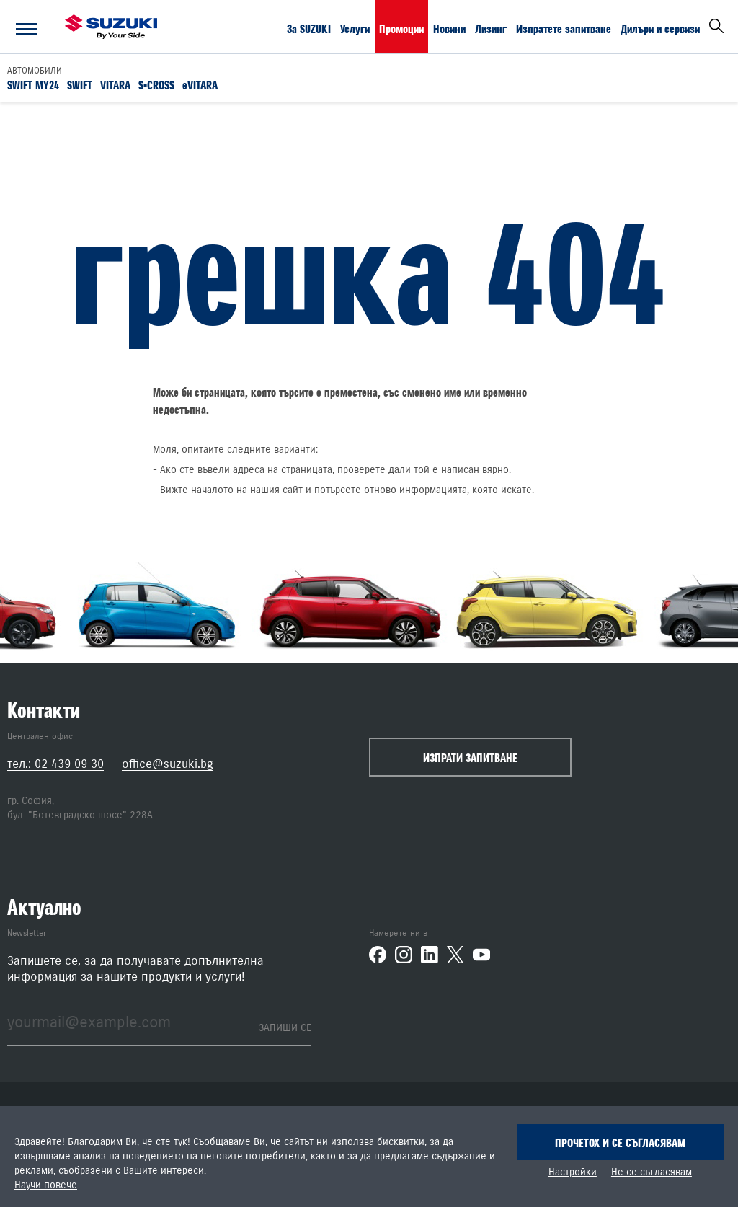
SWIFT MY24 (33, 84)
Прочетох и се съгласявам (620, 1143)
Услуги (355, 28)
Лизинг (491, 28)
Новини (449, 28)
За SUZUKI (309, 28)
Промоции (401, 28)
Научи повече (45, 1185)
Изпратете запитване (563, 28)
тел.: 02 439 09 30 (55, 764)
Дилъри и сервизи (660, 28)
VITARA (115, 84)
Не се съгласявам (651, 1172)
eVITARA (200, 84)
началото (212, 490)
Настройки (572, 1172)
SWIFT (79, 84)
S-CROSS (156, 84)
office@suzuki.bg (167, 764)
